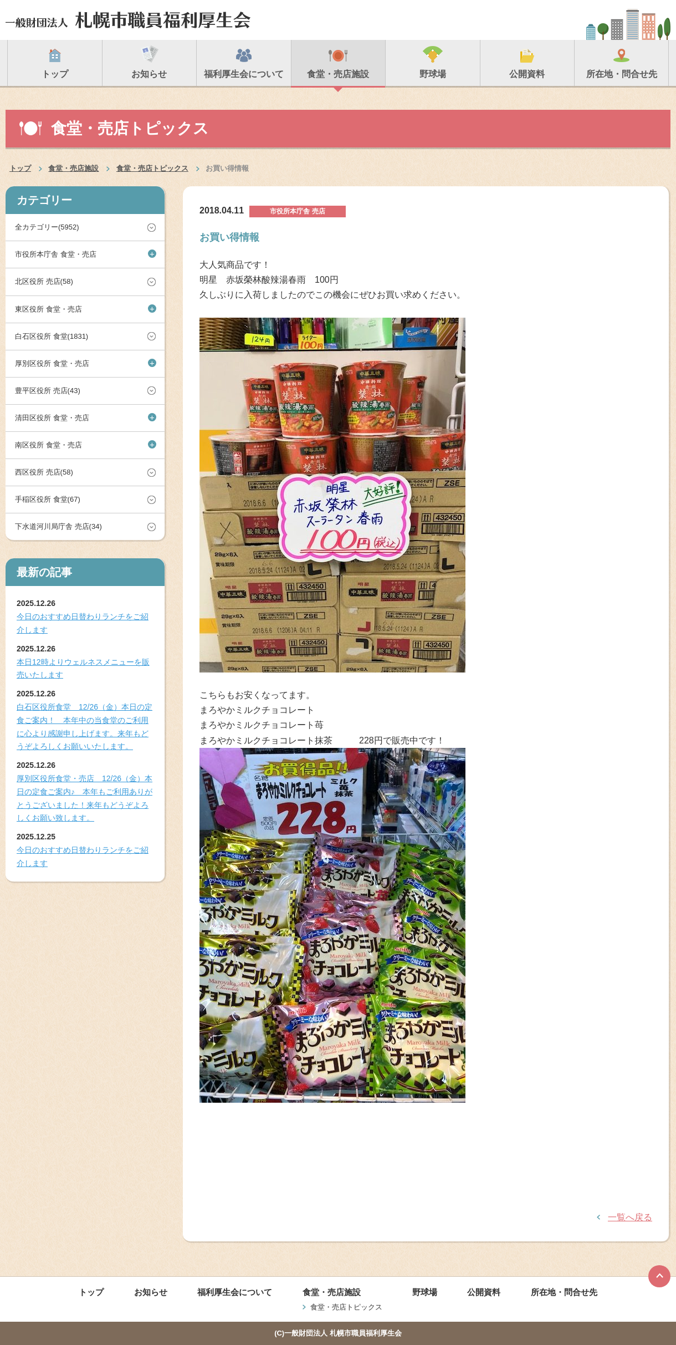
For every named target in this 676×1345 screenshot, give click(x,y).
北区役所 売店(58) (44, 281)
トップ (20, 168)
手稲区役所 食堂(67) (47, 499)
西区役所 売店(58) (44, 472)
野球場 (424, 1292)
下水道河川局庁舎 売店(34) (58, 526)
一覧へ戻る (630, 1217)
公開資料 (483, 1292)
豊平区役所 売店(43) (47, 390)
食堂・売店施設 (73, 168)
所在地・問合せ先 (564, 1292)
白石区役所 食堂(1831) (51, 336)
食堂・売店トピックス (152, 168)
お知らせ (150, 1292)
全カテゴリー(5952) (47, 227)
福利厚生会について (234, 1292)
